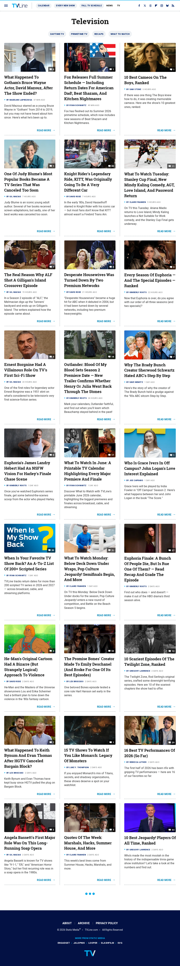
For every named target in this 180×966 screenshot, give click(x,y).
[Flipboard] (156, 5)
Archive (84, 923)
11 (173, 166)
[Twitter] (144, 5)
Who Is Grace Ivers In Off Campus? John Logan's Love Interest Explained (149, 468)
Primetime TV (79, 34)
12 (173, 651)
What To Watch (120, 34)
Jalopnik (79, 943)
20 (53, 550)
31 (112, 550)
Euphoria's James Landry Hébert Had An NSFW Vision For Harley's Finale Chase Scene (27, 471)
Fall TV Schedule (92, 5)
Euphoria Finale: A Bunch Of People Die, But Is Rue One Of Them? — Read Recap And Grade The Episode (147, 569)
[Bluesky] (167, 5)
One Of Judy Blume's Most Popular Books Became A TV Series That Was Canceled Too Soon (28, 182)
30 (112, 166)
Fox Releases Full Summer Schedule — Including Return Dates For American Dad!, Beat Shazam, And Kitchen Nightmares (89, 88)
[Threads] (150, 5)
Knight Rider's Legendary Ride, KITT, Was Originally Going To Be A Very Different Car (88, 182)
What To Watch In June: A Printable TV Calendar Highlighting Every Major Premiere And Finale (87, 471)
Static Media (72, 930)
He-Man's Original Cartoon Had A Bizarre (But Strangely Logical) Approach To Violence (28, 667)
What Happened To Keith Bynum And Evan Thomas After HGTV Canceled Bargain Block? (28, 758)
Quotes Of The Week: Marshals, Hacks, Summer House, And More (88, 843)
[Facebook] (139, 5)
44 (173, 830)
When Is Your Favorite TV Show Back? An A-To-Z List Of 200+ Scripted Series (29, 563)
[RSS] (173, 5)
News (109, 5)
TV (118, 5)
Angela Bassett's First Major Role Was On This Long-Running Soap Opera (29, 843)
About (67, 923)
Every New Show (65, 5)
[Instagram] (161, 5)
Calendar (43, 5)
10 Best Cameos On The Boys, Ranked (145, 80)
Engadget (64, 943)
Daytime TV (57, 34)
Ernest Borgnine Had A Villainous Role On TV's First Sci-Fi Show (25, 370)
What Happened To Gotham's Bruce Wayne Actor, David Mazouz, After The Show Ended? (28, 85)
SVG (120, 943)
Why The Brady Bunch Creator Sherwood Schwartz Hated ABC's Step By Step (149, 370)
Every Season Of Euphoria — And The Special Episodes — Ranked (149, 280)
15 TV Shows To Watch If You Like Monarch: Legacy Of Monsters (88, 756)
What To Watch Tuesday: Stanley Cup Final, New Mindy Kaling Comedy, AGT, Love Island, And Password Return (149, 184)
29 (173, 742)
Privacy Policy (107, 923)
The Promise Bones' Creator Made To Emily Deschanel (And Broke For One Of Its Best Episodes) (89, 667)
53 (112, 651)
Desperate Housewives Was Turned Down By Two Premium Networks (89, 280)
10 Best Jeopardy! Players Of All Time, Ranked (150, 840)
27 (173, 550)
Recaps (98, 34)
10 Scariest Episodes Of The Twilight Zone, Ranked (149, 661)
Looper (92, 943)
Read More (44, 130)
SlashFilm (107, 943)
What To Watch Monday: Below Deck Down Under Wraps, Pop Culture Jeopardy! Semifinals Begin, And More (89, 568)
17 (112, 455)
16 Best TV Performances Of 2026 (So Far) (149, 753)
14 (112, 356)
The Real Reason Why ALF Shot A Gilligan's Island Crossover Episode (28, 280)
